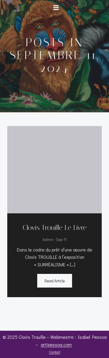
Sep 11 (61, 239)
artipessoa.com (56, 344)
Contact (54, 352)
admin (47, 239)
